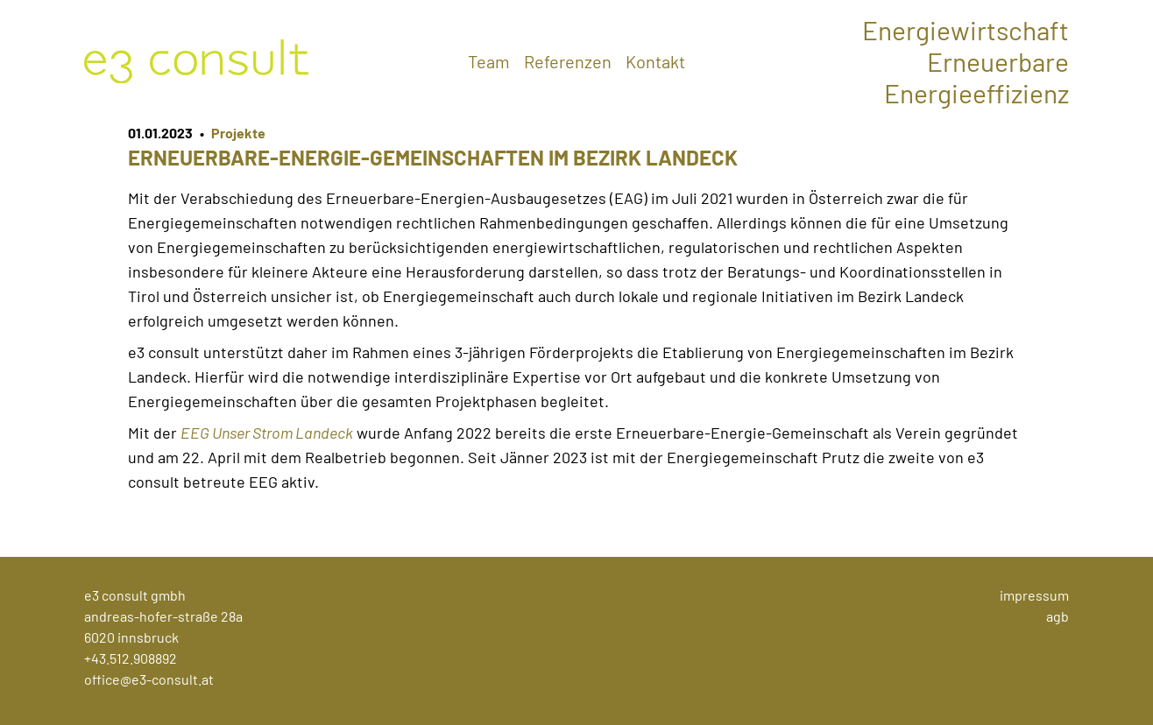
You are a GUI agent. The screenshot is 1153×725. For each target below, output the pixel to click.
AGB (1057, 616)
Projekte (238, 132)
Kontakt (655, 61)
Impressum (1034, 595)
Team (489, 61)
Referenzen (568, 61)
